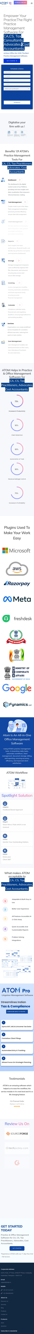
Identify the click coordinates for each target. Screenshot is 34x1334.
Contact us (4, 1314)
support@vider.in (6, 1282)
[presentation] (13, 94)
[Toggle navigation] (32, 3)
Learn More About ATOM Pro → (17, 1011)
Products (3, 1311)
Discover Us (4, 1301)
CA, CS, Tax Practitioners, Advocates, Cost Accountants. (17, 167)
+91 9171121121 (7, 1290)
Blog (2, 1308)
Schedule (17, 102)
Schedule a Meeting (20, 2)
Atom (2, 1323)
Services (3, 1304)
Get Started (12, 61)
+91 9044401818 (7, 1293)
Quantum (3, 1326)
